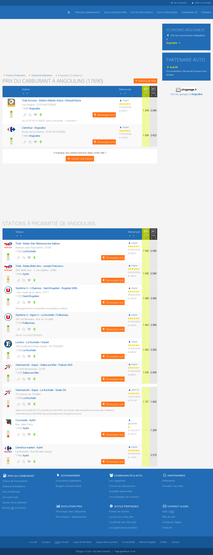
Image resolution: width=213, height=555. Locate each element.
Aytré (26, 274)
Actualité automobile (120, 491)
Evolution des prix (115, 12)
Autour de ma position (14, 481)
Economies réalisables (68, 480)
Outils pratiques (167, 12)
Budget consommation (69, 486)
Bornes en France (14, 508)
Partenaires (168, 480)
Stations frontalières (13, 486)
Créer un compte (201, 2)
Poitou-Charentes (13, 75)
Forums (206, 12)
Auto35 (172, 67)
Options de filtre (145, 80)
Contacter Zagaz (171, 522)
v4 (85, 551)
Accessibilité (128, 542)
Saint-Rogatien (31, 296)
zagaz (124, 100)
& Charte (62, 542)
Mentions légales (147, 542)
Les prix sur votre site (121, 516)
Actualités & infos (141, 12)
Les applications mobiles (123, 527)
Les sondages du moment (124, 496)
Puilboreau (29, 323)
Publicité (167, 527)
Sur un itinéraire (11, 491)
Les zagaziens (117, 480)
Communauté (190, 12)
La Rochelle (29, 251)
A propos (45, 542)
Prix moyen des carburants (71, 511)
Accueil (13, 10)
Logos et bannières (82, 542)
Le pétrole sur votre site (122, 522)
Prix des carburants (87, 12)
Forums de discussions (122, 486)
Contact (176, 542)
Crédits (163, 542)
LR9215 (133, 389)
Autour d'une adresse (14, 502)
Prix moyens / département (71, 516)
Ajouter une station (80, 158)
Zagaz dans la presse (107, 542)
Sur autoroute (10, 497)
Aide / (168, 511)
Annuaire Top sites (172, 486)
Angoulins (34, 108)
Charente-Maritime (40, 75)
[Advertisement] (79, 46)
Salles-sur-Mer (31, 372)
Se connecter (178, 2)
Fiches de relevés (119, 511)
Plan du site (168, 516)
